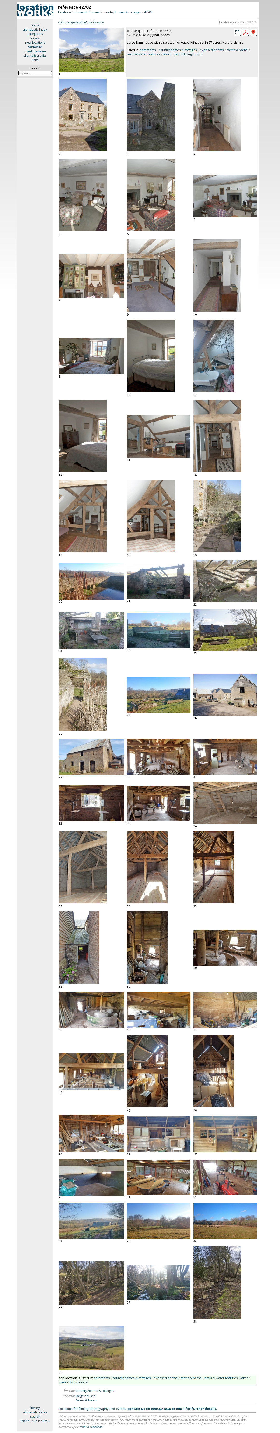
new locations (35, 42)
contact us (35, 47)
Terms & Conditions (91, 1427)
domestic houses (87, 12)
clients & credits (35, 55)
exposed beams (212, 50)
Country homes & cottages (95, 1390)
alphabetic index (35, 29)
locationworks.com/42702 (237, 22)
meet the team (35, 51)
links (35, 60)
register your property (35, 1420)
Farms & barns (86, 1400)
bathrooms (148, 50)
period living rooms (188, 54)
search (35, 1416)
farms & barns (237, 50)
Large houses (86, 1396)
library (35, 38)
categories (35, 34)
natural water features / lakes (149, 54)
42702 (148, 12)
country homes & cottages (122, 12)
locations (64, 12)
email (180, 1408)
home (35, 25)
